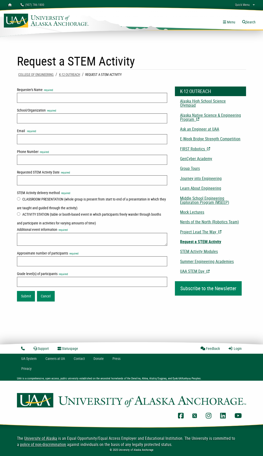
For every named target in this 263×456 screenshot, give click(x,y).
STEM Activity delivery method (43, 192)
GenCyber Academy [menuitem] (196, 158)
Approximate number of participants (47, 253)
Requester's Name (35, 89)
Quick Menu (242, 5)
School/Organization (36, 110)
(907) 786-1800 (32, 5)
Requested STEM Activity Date (43, 172)
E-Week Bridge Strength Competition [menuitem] (210, 139)
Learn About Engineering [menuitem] (200, 188)
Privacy (26, 368)
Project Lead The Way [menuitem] (213, 232)
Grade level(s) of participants (42, 273)
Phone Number (33, 151)
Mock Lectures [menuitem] (192, 212)
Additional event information (42, 229)
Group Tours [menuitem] (190, 168)
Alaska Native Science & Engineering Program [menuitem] (213, 117)
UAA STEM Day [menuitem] (213, 271)
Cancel (46, 296)
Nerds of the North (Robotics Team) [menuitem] (209, 222)
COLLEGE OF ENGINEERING (36, 74)
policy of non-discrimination (43, 444)
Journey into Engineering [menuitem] (201, 178)
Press (116, 358)
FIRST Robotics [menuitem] (213, 149)
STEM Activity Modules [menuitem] (199, 251)
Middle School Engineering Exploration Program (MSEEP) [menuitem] (204, 200)
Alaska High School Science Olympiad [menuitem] (203, 103)
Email (26, 130)
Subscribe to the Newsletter (208, 288)
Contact (79, 358)
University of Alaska (40, 438)
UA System (29, 358)
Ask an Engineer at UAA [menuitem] (199, 129)
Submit (26, 296)
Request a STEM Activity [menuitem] (200, 241)
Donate (98, 358)
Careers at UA (55, 358)
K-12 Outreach (69, 74)
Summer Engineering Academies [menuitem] (207, 261)
